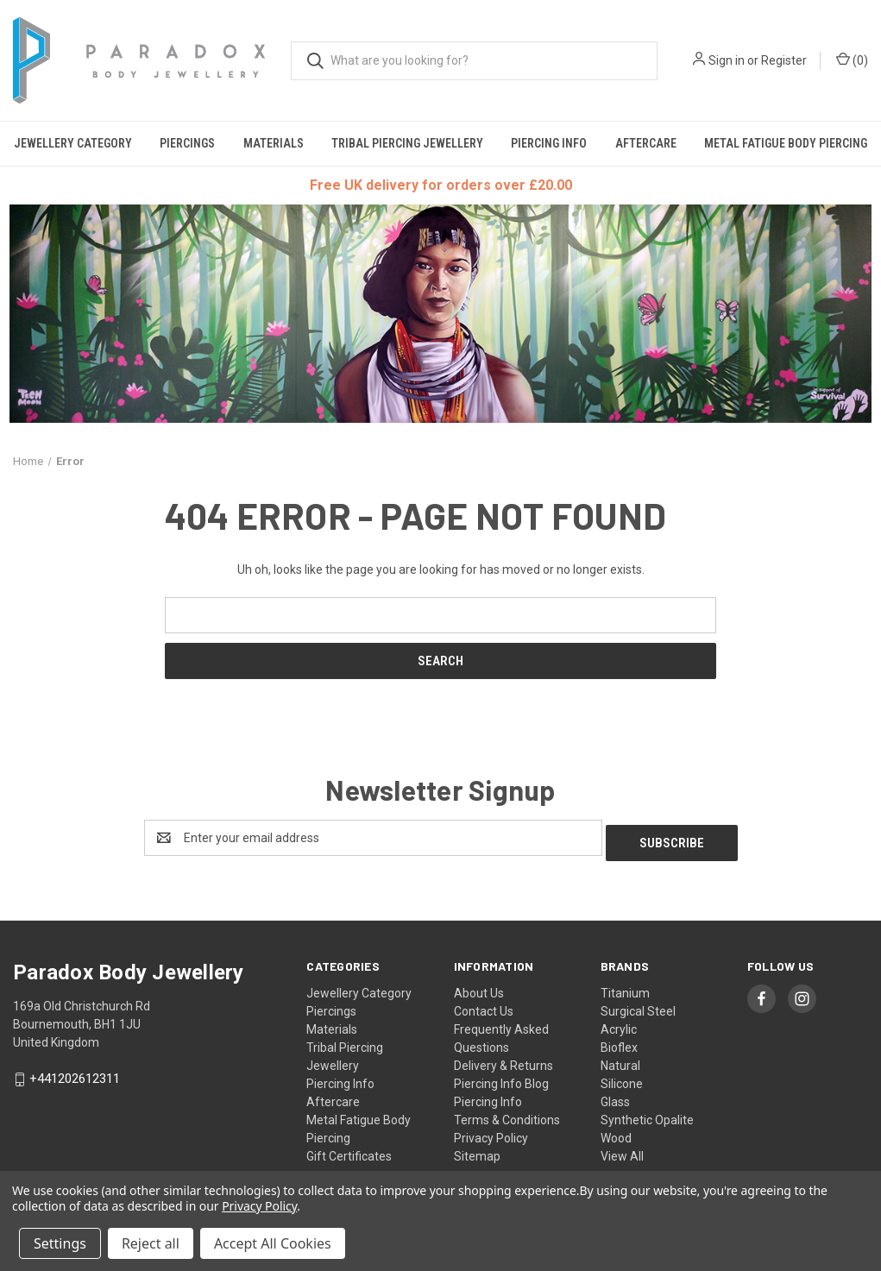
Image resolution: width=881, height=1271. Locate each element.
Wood (616, 1133)
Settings (60, 1243)
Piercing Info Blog (501, 1078)
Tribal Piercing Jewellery (407, 143)
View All (622, 1151)
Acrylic (619, 1024)
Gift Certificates (349, 1151)
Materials (273, 143)
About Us (479, 988)
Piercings (187, 143)
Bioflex (619, 1042)
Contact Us (483, 1006)
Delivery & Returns (503, 1060)
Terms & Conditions (507, 1115)
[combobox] (474, 60)
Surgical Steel (638, 1006)
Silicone (622, 1078)
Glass (615, 1097)
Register (784, 60)
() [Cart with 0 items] (852, 59)
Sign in (726, 60)
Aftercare (645, 143)
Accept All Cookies (272, 1243)
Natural (620, 1060)
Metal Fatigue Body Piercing (785, 143)
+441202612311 (74, 1073)
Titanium (625, 988)
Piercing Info (549, 143)
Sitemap (477, 1151)
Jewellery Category (73, 143)
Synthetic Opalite (647, 1115)
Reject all (150, 1243)
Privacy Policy (491, 1133)
